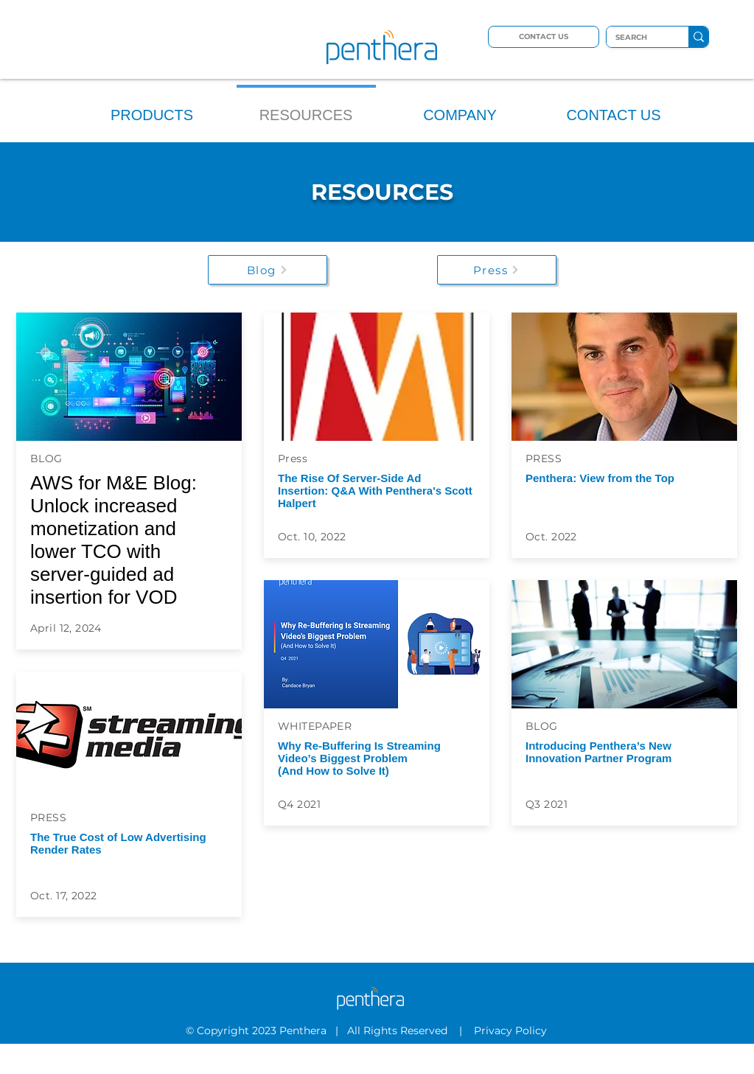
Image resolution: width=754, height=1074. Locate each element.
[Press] (496, 270)
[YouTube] (387, 1065)
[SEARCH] (636, 38)
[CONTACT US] (543, 37)
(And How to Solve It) (333, 770)
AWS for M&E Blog (111, 483)
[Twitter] (348, 1065)
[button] (152, 109)
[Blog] (267, 270)
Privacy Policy (512, 1030)
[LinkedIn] (367, 1065)
